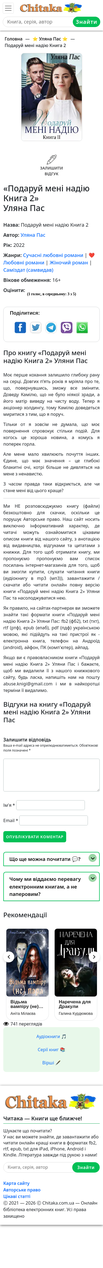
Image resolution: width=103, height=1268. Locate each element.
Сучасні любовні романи (53, 255)
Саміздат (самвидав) (28, 270)
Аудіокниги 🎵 (52, 1036)
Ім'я (9, 805)
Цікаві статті (16, 1196)
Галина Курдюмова (76, 1013)
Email (10, 820)
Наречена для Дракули (75, 1004)
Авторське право (22, 1190)
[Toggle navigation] (8, 8)
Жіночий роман (69, 262)
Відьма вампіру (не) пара (24, 1004)
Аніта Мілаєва (22, 1013)
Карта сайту (16, 1183)
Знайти (86, 21)
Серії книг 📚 (51, 1050)
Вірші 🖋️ (51, 1063)
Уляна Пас (33, 235)
